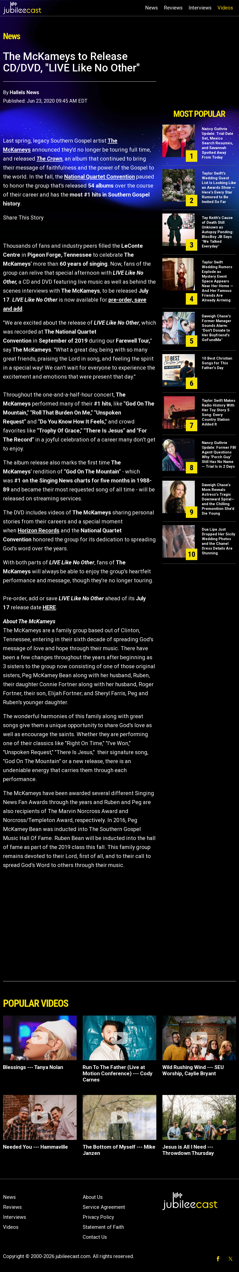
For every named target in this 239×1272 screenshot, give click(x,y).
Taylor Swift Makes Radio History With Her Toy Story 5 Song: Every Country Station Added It (218, 412)
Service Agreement (104, 1207)
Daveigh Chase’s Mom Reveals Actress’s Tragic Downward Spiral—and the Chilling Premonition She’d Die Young (218, 499)
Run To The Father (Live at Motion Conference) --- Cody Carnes (118, 1073)
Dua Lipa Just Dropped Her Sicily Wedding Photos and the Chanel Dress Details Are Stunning (218, 541)
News (151, 8)
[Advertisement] (199, 78)
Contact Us (95, 1237)
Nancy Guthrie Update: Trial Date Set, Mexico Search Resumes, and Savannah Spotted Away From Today (217, 143)
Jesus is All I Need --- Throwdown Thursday (188, 1150)
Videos (225, 8)
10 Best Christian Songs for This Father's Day (217, 363)
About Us (93, 1197)
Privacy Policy (98, 1217)
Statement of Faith (103, 1227)
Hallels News (24, 92)
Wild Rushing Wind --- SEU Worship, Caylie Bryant (193, 1070)
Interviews (200, 8)
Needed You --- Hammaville (35, 1147)
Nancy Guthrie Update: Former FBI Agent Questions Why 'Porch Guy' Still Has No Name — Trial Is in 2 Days (219, 454)
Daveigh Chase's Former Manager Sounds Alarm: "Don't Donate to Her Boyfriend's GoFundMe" (216, 328)
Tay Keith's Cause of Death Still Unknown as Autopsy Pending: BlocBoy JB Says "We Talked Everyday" (217, 231)
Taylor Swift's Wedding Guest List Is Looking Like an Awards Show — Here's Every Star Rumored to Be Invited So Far (219, 187)
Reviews (173, 8)
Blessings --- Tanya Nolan (33, 1067)
